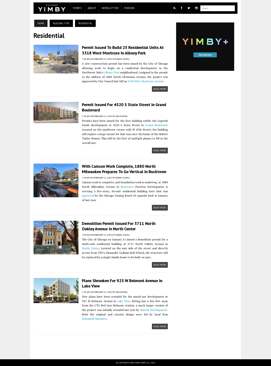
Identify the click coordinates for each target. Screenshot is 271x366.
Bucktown (127, 187)
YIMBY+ (77, 8)
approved (88, 195)
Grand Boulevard (156, 125)
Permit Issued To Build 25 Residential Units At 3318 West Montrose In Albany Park (123, 50)
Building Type (61, 23)
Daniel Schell (122, 59)
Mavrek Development (153, 310)
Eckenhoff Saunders (94, 319)
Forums (129, 8)
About (92, 8)
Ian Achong (121, 116)
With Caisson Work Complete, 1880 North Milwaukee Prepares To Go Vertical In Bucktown (124, 169)
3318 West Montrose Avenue (145, 81)
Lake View (123, 301)
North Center (90, 248)
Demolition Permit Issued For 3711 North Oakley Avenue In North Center (118, 226)
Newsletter (110, 8)
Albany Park (111, 72)
